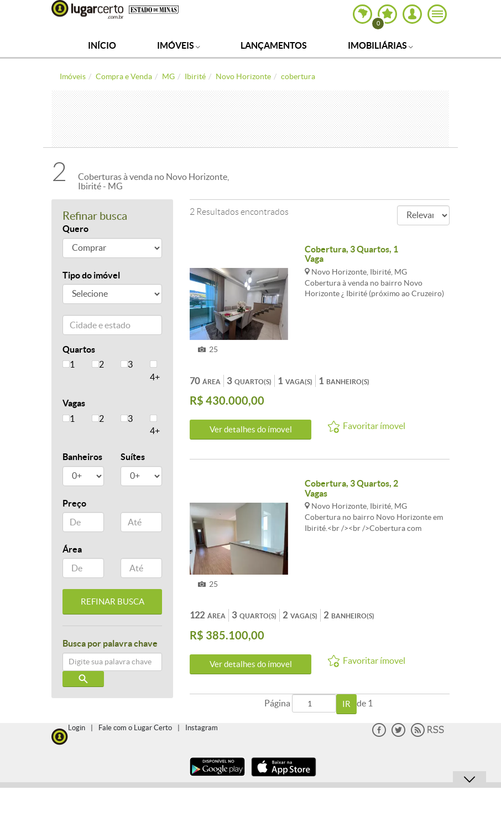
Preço (74, 503)
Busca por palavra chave (110, 643)
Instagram (201, 728)
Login (76, 728)
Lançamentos (274, 45)
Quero (75, 229)
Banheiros (82, 457)
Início (102, 45)
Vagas (73, 403)
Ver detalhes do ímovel (251, 429)
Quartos (78, 349)
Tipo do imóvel (91, 275)
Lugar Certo (87, 9)
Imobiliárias (380, 45)
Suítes (133, 457)
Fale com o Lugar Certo (135, 728)
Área (72, 549)
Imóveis (178, 45)
